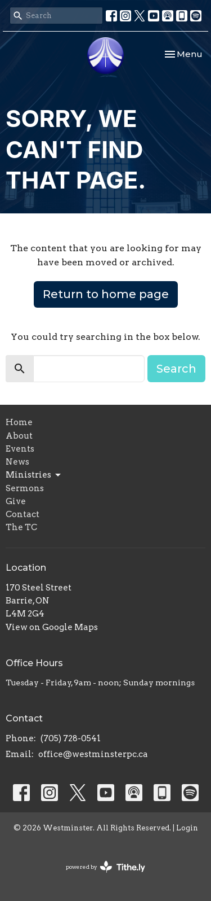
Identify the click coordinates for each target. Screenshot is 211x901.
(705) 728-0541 (71, 738)
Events (20, 449)
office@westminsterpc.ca (93, 754)
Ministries (34, 475)
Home (19, 422)
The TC (21, 527)
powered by (105, 867)
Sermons (25, 488)
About (19, 436)
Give (16, 501)
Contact (22, 514)
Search (176, 368)
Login (187, 828)
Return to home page (106, 294)
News (17, 462)
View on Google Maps (52, 627)
